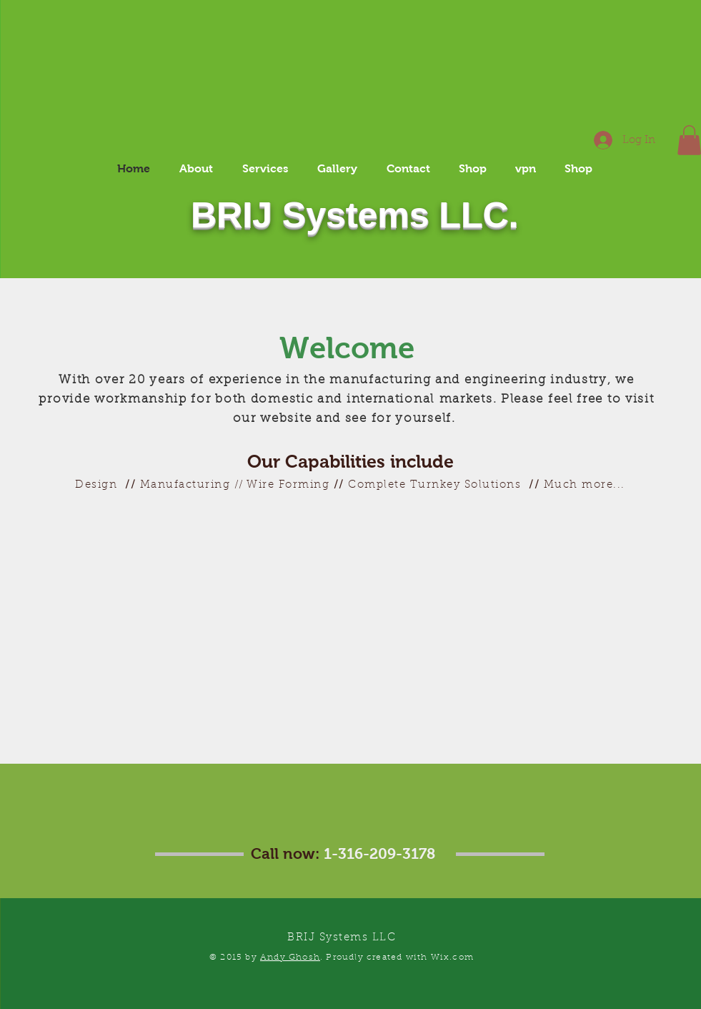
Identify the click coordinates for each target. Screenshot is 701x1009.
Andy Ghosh (290, 957)
